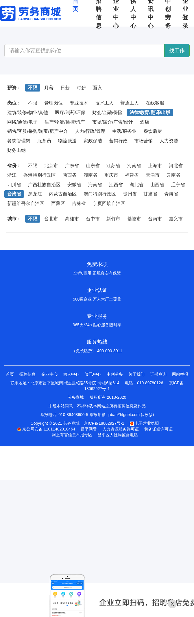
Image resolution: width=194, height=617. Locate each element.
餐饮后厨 (152, 131)
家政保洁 (93, 140)
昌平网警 (89, 429)
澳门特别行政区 (100, 193)
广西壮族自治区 (44, 184)
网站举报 (180, 374)
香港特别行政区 (39, 175)
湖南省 (90, 175)
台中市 (93, 218)
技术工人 (104, 102)
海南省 (95, 184)
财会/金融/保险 (107, 112)
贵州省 (130, 193)
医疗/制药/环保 (70, 112)
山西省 (157, 184)
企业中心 (49, 374)
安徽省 (74, 184)
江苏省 (113, 165)
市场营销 (143, 140)
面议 (97, 87)
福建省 (132, 175)
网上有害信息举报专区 (72, 435)
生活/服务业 (124, 131)
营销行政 (118, 140)
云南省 (173, 175)
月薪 (48, 87)
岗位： (14, 102)
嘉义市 (176, 218)
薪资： (14, 87)
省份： (14, 165)
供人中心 (71, 374)
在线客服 (155, 102)
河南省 (134, 165)
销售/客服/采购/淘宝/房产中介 (37, 131)
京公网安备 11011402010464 (46, 429)
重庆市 (111, 175)
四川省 (14, 184)
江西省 (116, 184)
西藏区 (58, 203)
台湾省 (14, 193)
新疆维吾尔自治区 (25, 203)
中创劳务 (115, 374)
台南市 (155, 218)
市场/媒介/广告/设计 (112, 122)
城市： (14, 218)
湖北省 (136, 184)
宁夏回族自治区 (109, 203)
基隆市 (134, 218)
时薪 (81, 87)
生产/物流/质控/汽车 (65, 122)
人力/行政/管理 (90, 131)
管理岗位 (53, 102)
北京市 (51, 165)
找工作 (177, 50)
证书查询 (158, 374)
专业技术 (79, 102)
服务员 (44, 140)
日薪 (65, 87)
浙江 (11, 175)
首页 (10, 374)
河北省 (176, 165)
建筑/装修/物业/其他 (27, 112)
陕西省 (70, 175)
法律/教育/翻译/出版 (150, 112)
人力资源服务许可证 (120, 429)
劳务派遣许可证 (158, 429)
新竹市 (113, 218)
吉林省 (79, 203)
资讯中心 (93, 374)
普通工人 (129, 102)
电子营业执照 (144, 423)
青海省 (171, 193)
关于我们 (136, 374)
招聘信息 (27, 374)
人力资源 (169, 140)
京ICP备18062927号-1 (104, 423)
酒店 (144, 122)
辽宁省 (178, 184)
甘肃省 (150, 193)
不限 (32, 87)
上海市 (155, 165)
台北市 (51, 218)
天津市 (153, 175)
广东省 (72, 165)
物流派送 (67, 140)
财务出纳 (16, 150)
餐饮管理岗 (18, 140)
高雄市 (72, 218)
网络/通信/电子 (22, 122)
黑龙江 (35, 193)
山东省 (93, 165)
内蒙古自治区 (63, 193)
